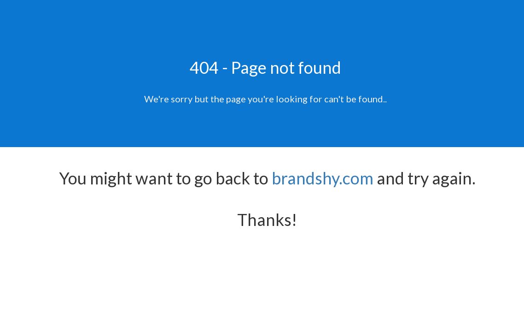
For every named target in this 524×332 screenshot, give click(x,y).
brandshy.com (322, 178)
